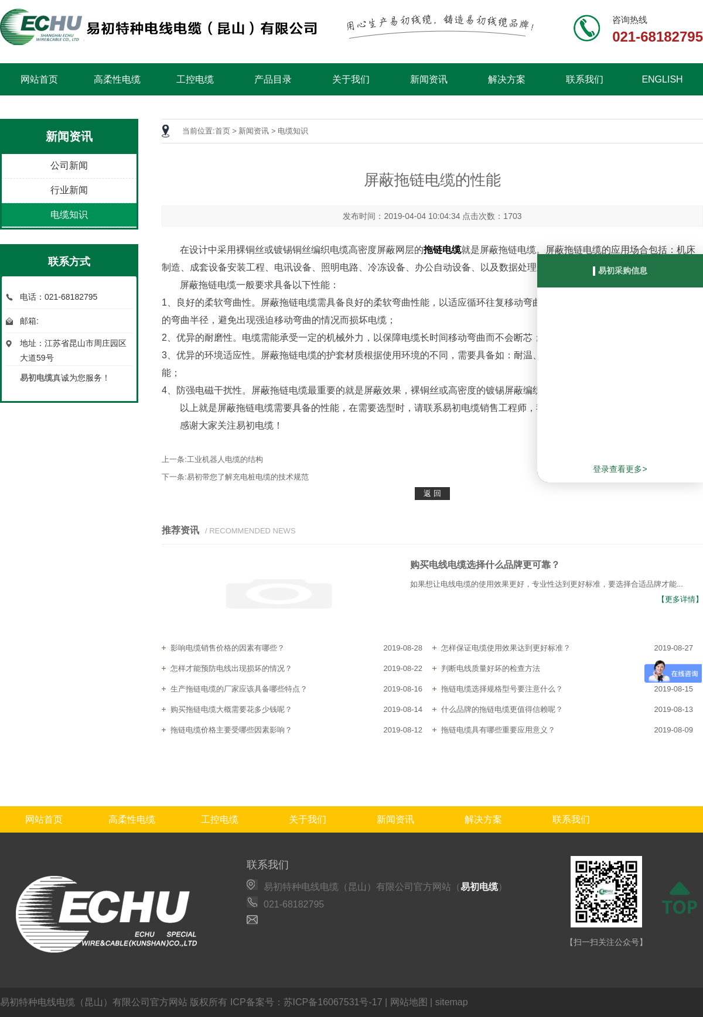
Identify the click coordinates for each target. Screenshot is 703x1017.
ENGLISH (661, 79)
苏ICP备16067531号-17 (333, 1002)
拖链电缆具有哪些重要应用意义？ (498, 729)
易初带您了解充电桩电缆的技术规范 (248, 476)
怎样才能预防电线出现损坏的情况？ (231, 668)
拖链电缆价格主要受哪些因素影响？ (231, 729)
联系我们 (584, 79)
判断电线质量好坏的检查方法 (490, 668)
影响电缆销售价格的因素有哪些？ (227, 647)
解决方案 (506, 79)
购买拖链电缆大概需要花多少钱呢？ (231, 709)
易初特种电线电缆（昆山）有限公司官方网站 (93, 1002)
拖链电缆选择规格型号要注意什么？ (502, 688)
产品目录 (273, 79)
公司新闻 (69, 165)
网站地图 (409, 1002)
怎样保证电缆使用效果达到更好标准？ (506, 647)
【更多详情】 (680, 599)
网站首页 (39, 79)
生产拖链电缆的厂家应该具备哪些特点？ (239, 688)
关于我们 (351, 79)
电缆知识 (69, 215)
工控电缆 (195, 79)
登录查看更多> (620, 469)
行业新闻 (69, 190)
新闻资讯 (429, 79)
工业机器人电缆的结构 (225, 459)
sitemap (451, 1002)
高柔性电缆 (117, 79)
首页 (222, 130)
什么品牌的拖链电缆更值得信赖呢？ (502, 709)
